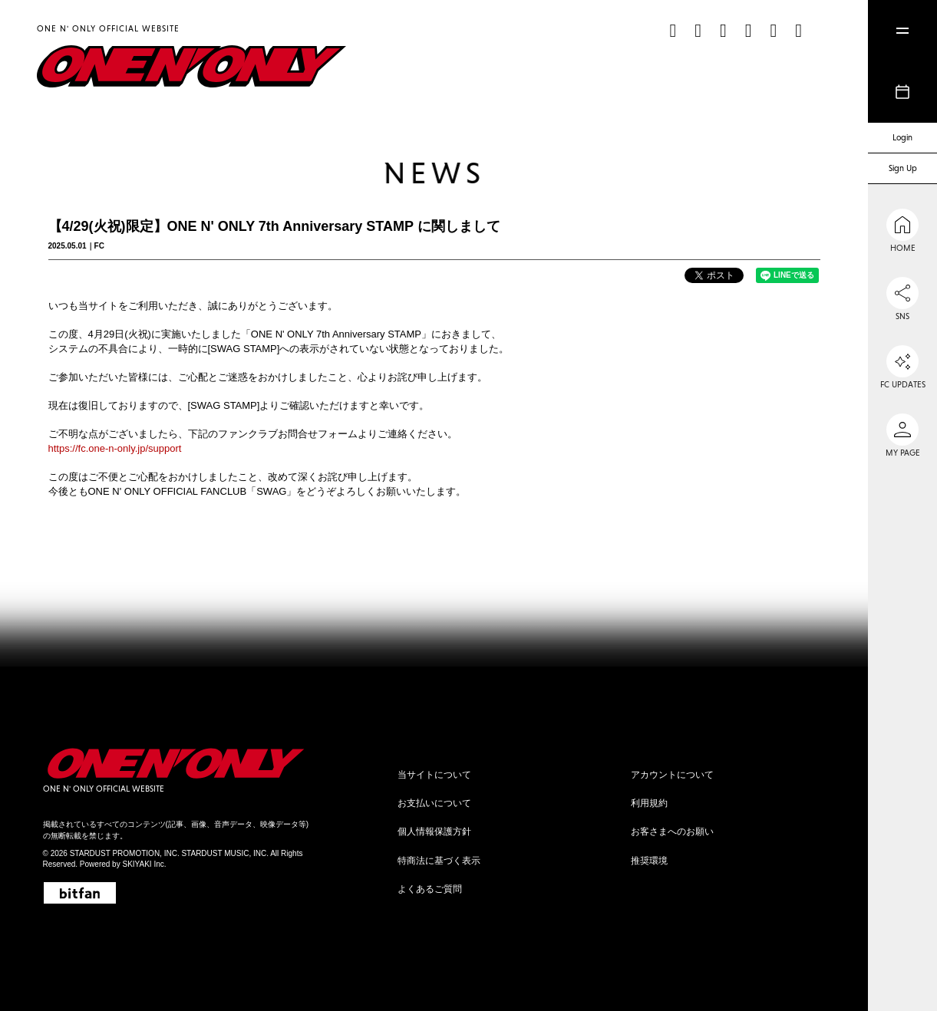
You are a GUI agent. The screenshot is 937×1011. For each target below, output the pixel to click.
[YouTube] (748, 30)
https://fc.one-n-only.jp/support (115, 448)
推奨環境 (649, 860)
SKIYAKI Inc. (144, 864)
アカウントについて (672, 774)
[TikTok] (672, 30)
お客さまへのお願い (672, 831)
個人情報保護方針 (434, 831)
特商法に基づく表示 (439, 860)
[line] (773, 30)
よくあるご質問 (430, 889)
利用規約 (649, 803)
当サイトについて (434, 774)
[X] (723, 30)
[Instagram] (698, 30)
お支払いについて (434, 803)
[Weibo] (798, 30)
